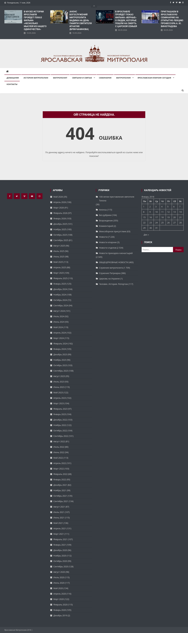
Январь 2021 (59, 544)
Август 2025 (59, 245)
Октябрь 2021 (60, 495)
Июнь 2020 (58, 582)
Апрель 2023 (59, 398)
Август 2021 (59, 506)
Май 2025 (58, 262)
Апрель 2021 (59, 528)
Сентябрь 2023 (60, 370)
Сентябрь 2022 (60, 436)
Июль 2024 (58, 316)
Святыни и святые (82, 77)
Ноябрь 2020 (59, 555)
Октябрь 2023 (60, 365)
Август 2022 (59, 441)
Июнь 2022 (58, 452)
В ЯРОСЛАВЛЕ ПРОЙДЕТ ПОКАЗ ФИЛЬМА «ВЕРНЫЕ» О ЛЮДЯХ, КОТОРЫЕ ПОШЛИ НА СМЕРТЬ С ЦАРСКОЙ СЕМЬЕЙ (126, 19)
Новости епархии (108, 242)
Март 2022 (58, 468)
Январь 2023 (59, 414)
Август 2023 (59, 376)
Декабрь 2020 (60, 550)
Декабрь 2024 (60, 289)
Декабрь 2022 (60, 419)
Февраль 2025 (60, 278)
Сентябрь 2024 (60, 305)
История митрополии (36, 77)
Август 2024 (59, 311)
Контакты (12, 84)
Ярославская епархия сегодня (154, 77)
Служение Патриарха (109, 273)
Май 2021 (58, 523)
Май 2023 (58, 392)
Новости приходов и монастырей (116, 253)
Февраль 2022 (60, 474)
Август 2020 (59, 572)
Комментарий (106, 226)
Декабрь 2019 (60, 615)
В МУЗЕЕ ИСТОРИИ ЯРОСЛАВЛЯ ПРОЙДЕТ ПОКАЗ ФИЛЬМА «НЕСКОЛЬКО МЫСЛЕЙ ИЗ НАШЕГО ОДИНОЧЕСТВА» (35, 20)
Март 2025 (58, 272)
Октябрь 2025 (60, 234)
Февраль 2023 (60, 408)
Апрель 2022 (59, 463)
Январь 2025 (59, 283)
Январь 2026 (59, 218)
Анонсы (103, 209)
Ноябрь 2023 (59, 359)
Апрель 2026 (59, 202)
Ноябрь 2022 (59, 425)
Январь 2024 (59, 349)
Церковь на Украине (109, 278)
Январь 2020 (59, 610)
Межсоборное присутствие (112, 231)
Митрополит (60, 77)
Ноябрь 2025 (59, 229)
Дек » (146, 234)
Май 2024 (58, 327)
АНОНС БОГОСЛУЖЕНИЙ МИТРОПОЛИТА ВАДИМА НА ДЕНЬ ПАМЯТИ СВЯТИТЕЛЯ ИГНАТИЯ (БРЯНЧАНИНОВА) (80, 20)
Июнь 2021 (58, 517)
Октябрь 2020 (60, 561)
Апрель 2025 (59, 267)
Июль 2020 (58, 577)
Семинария (105, 77)
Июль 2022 (58, 446)
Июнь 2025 (58, 256)
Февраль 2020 (60, 604)
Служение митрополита (111, 267)
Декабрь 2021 (60, 485)
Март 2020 (58, 599)
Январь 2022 (59, 479)
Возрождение (106, 220)
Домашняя (13, 77)
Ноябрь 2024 (59, 294)
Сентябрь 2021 (60, 501)
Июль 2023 (58, 381)
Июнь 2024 (58, 321)
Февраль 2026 (60, 213)
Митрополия (123, 77)
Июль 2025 (58, 251)
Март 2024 (58, 338)
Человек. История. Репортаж (113, 284)
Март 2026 (58, 207)
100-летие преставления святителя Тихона (116, 198)
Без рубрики (105, 215)
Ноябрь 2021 (59, 490)
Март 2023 (58, 403)
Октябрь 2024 (60, 300)
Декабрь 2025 (60, 224)
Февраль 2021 (60, 539)
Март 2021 (58, 533)
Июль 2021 (58, 512)
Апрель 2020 (59, 593)
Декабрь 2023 (60, 354)
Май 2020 (58, 588)
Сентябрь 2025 (60, 240)
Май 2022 (58, 457)
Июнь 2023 (58, 387)
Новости (103, 236)
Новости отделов (107, 247)
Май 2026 (58, 196)
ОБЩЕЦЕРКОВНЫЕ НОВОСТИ (113, 262)
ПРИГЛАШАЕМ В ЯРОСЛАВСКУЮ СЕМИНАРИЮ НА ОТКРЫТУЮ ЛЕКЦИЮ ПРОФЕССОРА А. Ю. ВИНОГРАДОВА (172, 19)
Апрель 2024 (59, 332)
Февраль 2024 (60, 343)
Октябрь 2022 (60, 430)
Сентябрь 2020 (60, 566)
